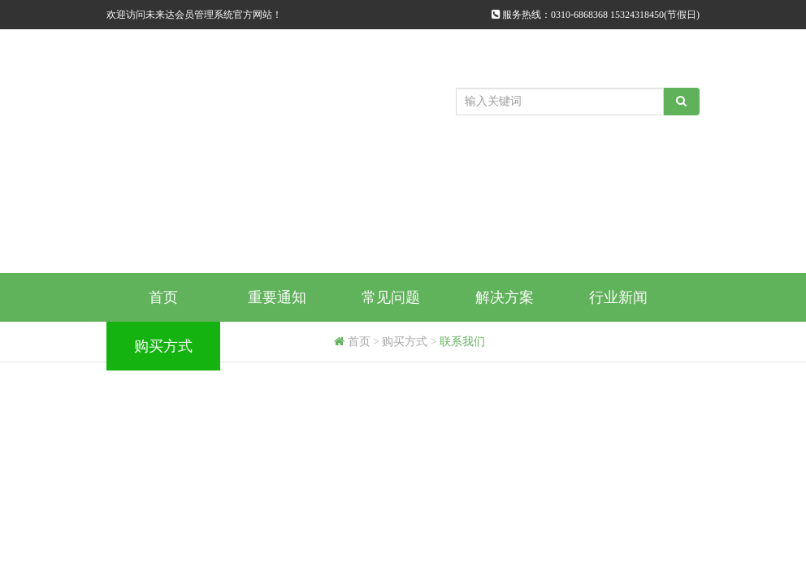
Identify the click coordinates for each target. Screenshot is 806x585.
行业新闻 (618, 297)
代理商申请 (277, 346)
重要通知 (277, 297)
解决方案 (504, 297)
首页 (163, 297)
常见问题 (391, 297)
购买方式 (163, 346)
